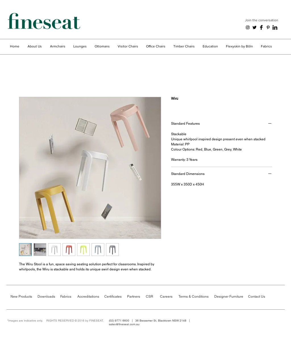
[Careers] (169, 296)
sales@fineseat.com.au (124, 324)
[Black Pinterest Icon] (268, 27)
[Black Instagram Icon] (247, 27)
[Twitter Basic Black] (254, 27)
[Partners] (135, 296)
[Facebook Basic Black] (261, 27)
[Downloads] (47, 296)
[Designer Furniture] (229, 296)
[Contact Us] (258, 296)
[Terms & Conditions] (194, 296)
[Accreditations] (88, 296)
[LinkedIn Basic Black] (275, 27)
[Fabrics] (67, 296)
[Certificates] (114, 296)
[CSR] (152, 296)
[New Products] (21, 296)
